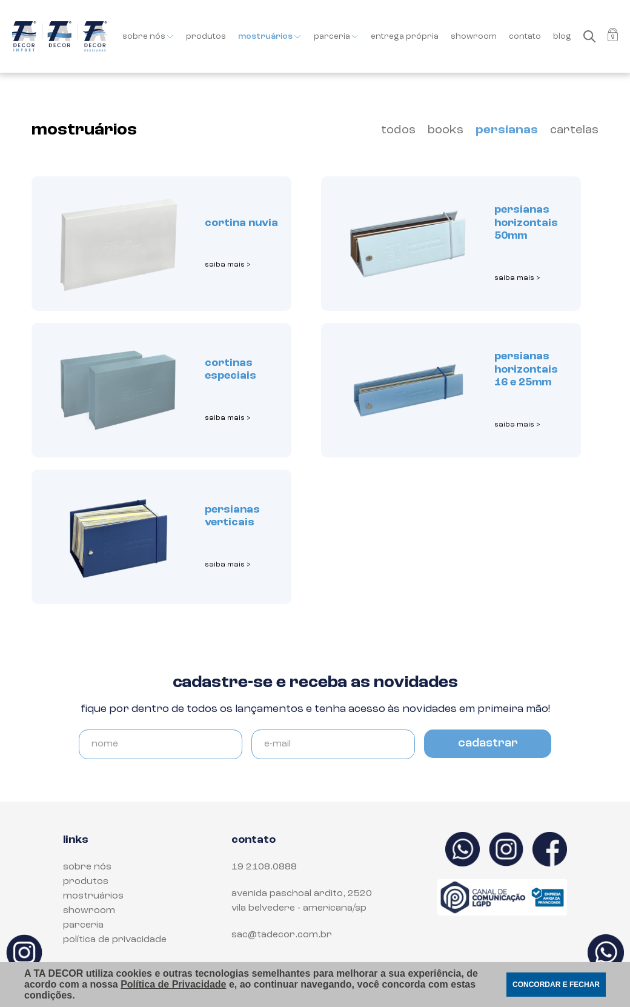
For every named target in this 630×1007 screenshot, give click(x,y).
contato (525, 36)
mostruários (269, 36)
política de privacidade (115, 940)
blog (562, 36)
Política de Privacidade (173, 984)
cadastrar (488, 743)
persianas (507, 130)
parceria (336, 36)
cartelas (574, 130)
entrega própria (405, 36)
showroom (474, 36)
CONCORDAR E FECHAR (556, 984)
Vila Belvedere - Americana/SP (298, 908)
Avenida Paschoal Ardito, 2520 (301, 894)
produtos (206, 36)
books (445, 130)
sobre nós (148, 36)
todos (398, 130)
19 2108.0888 (264, 867)
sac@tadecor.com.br (281, 935)
